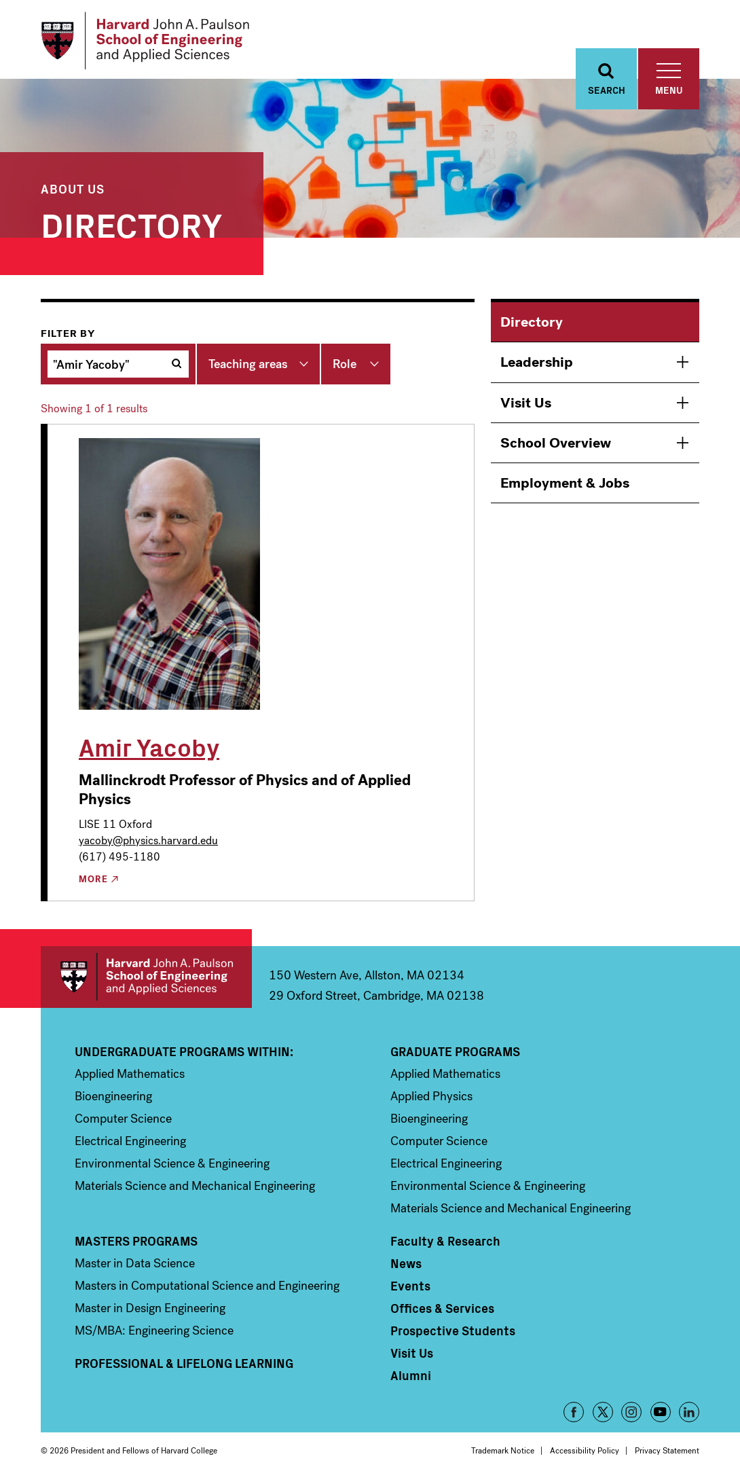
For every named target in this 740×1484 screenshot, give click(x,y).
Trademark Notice (502, 1450)
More (93, 879)
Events (410, 1286)
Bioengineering (113, 1096)
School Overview (555, 442)
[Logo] (145, 41)
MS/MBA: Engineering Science (154, 1330)
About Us (73, 188)
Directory (531, 321)
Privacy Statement (667, 1450)
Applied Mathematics (130, 1074)
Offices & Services (442, 1308)
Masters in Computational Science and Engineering (207, 1286)
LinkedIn (689, 1412)
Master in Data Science (135, 1263)
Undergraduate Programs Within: (184, 1051)
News (406, 1263)
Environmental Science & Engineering (172, 1163)
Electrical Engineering (130, 1141)
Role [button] (344, 364)
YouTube (660, 1412)
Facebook (573, 1412)
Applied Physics (431, 1096)
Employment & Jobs (564, 482)
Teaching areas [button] (248, 364)
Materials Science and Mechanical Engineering (195, 1186)
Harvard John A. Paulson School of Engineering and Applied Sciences (146, 977)
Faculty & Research (445, 1241)
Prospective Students (452, 1330)
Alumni (410, 1375)
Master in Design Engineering (150, 1308)
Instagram (631, 1412)
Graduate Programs (455, 1051)
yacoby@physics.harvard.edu (148, 840)
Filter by (68, 333)
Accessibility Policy (584, 1450)
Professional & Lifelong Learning (184, 1363)
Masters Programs (136, 1241)
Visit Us (525, 402)
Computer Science (123, 1118)
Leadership (536, 362)
